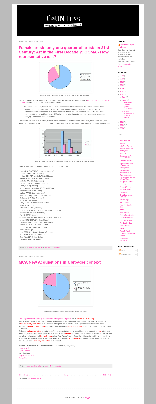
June (124, 97)
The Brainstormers (126, 218)
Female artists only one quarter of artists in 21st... (128, 105)
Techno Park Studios (127, 215)
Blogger (87, 398)
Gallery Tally (124, 192)
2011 (122, 94)
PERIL (122, 210)
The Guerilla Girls (126, 223)
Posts (122, 250)
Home (66, 375)
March (124, 100)
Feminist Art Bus (125, 187)
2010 (122, 122)
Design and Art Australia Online (125, 171)
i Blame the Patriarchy (124, 239)
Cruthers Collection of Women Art (126, 164)
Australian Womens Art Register (127, 149)
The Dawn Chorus (126, 220)
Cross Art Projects (126, 160)
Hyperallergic (124, 200)
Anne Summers (125, 140)
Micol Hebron (124, 202)
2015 (122, 82)
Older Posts (107, 375)
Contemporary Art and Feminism (126, 157)
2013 (122, 88)
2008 (122, 128)
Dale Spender (124, 168)
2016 (122, 79)
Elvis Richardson (126, 175)
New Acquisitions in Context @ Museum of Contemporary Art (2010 (45, 319)
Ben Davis (123, 153)
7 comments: (57, 366)
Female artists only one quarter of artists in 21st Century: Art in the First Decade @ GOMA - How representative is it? (64, 52)
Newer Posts (23, 375)
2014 (122, 85)
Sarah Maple (124, 212)
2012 (122, 91)
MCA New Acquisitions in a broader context (60, 262)
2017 (122, 76)
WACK (122, 228)
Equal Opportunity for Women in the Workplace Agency (127, 180)
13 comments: (56, 247)
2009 (122, 125)
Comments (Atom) (34, 379)
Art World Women (126, 146)
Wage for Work (125, 231)
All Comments (125, 254)
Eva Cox (123, 184)
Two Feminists (125, 226)
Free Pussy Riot (125, 190)
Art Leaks (123, 143)
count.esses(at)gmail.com (127, 46)
